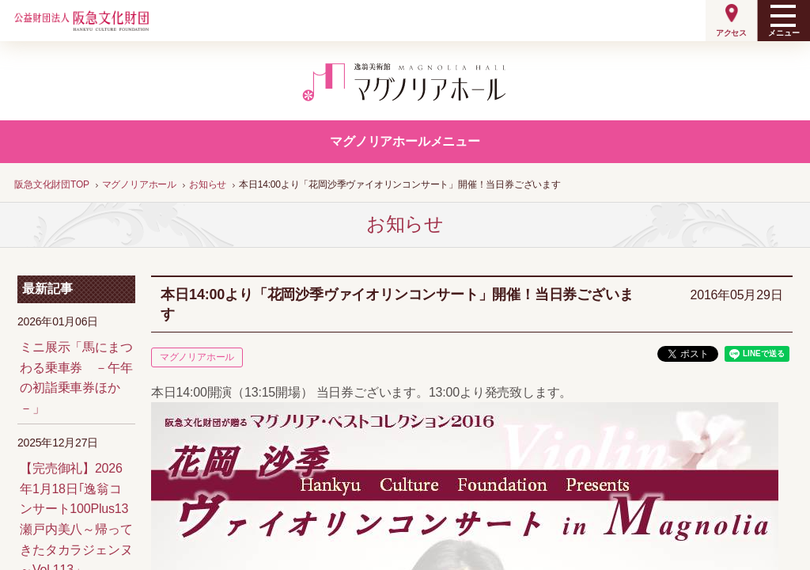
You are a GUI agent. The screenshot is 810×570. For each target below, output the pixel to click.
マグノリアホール (197, 357)
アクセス (731, 32)
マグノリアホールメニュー (405, 141)
